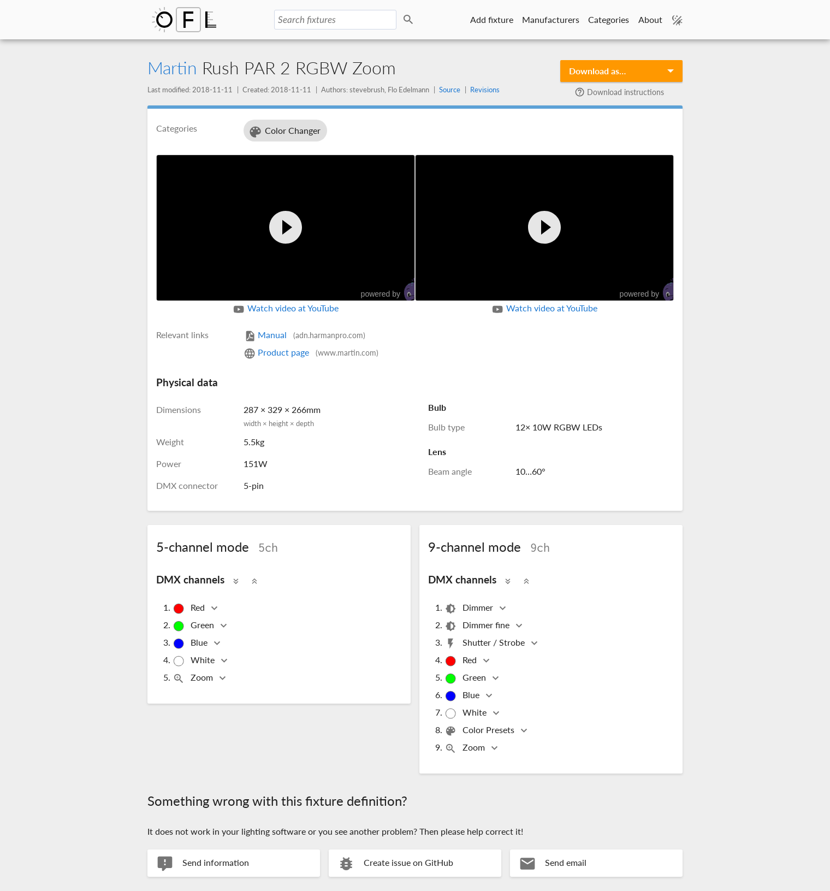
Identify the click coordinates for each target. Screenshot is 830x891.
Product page (311, 352)
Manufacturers (550, 19)
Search (410, 19)
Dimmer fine (477, 625)
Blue (191, 643)
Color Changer (284, 132)
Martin (172, 67)
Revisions (485, 89)
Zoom (194, 678)
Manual (304, 334)
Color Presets (480, 730)
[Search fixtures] (335, 19)
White (194, 660)
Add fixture (491, 19)
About (650, 19)
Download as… (597, 71)
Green (194, 625)
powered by (393, 289)
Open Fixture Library (184, 19)
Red (189, 608)
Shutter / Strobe (485, 643)
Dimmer (469, 608)
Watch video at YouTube (285, 309)
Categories (608, 19)
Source (449, 89)
